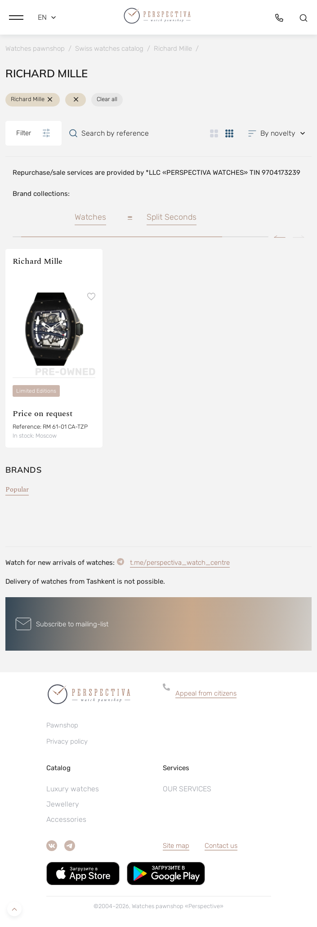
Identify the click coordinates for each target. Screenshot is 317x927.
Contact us (221, 846)
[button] (16, 17)
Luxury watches (72, 789)
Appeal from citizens (206, 693)
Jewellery (62, 804)
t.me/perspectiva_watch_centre (180, 563)
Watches (90, 217)
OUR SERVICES (187, 789)
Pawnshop (62, 725)
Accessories (66, 819)
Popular (17, 489)
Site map (176, 846)
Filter (33, 133)
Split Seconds (171, 217)
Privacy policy (67, 741)
